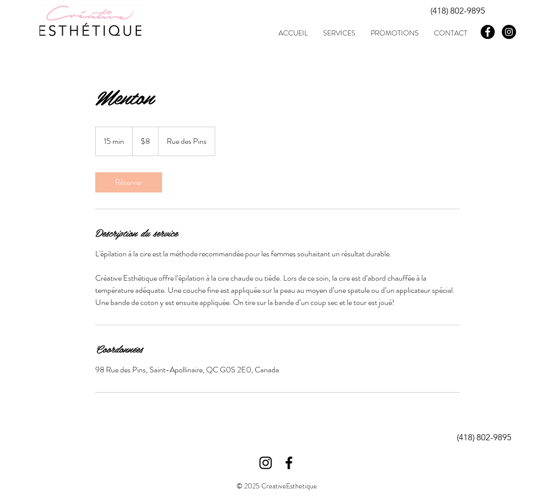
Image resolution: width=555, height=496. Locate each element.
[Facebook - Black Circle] (488, 32)
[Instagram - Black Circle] (509, 32)
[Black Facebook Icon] (289, 462)
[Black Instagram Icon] (265, 462)
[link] (128, 182)
